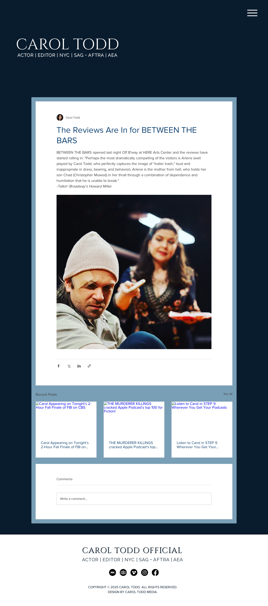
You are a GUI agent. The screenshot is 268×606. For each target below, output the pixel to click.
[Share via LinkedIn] (79, 366)
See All (227, 393)
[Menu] (252, 12)
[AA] (123, 572)
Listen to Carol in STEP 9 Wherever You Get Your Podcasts (197, 445)
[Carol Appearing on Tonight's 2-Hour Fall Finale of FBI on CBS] (66, 419)
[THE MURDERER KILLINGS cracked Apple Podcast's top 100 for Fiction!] (134, 419)
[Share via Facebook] (59, 366)
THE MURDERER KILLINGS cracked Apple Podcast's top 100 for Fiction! (132, 445)
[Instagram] (144, 572)
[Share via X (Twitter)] (69, 366)
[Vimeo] (133, 572)
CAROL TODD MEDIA (141, 592)
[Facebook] (155, 572)
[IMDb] (112, 572)
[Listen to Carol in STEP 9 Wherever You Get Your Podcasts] (202, 419)
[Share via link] (89, 366)
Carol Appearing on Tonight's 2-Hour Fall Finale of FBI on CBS (65, 445)
